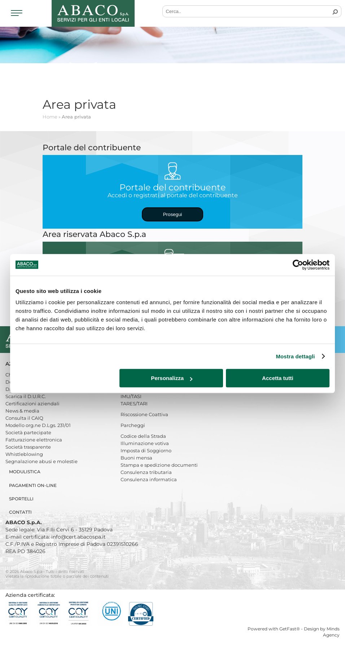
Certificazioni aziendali (32, 403)
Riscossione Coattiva (144, 414)
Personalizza (171, 378)
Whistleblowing (24, 454)
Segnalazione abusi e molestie (41, 461)
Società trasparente (28, 447)
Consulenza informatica (149, 479)
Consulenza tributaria (146, 472)
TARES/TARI (134, 403)
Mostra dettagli (295, 356)
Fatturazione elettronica (33, 440)
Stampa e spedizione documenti (159, 465)
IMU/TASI (131, 396)
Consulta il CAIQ (24, 418)
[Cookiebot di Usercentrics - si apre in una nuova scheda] (297, 264)
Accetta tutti (277, 378)
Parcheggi (133, 425)
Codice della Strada (143, 436)
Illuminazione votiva (145, 443)
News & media (22, 411)
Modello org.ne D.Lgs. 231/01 (38, 425)
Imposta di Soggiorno (146, 450)
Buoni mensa (136, 458)
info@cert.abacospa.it (78, 537)
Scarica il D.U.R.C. (25, 396)
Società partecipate (28, 432)
